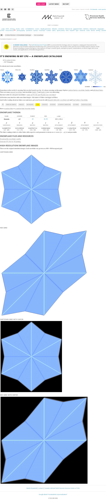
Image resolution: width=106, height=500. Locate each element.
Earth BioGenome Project (39, 45)
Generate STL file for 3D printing (10, 142)
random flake (9, 109)
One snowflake (38, 35)
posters (52, 104)
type (77, 30)
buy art (66, 4)
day (3, 29)
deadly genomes (45, 29)
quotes (35, 30)
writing (98, 30)
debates (54, 29)
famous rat (68, 29)
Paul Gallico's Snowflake (80, 100)
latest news (54, 4)
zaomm (103, 30)
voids (88, 30)
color (22, 29)
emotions (61, 29)
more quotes (102, 9)
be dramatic (94, 9)
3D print (76, 104)
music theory (9, 30)
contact (40, 488)
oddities (45, 104)
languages (101, 29)
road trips (42, 30)
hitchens (85, 29)
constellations (29, 29)
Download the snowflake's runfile (10, 139)
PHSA (78, 488)
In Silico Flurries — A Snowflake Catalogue (18, 35)
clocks (18, 29)
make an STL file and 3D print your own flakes (41, 95)
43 (32, 119)
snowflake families (84, 90)
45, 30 (46, 119)
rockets (48, 30)
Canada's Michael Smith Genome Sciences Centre (59, 488)
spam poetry (61, 30)
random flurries (73, 90)
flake (37, 104)
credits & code (86, 104)
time (67, 30)
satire (54, 30)
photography (21, 30)
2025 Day (41, 4)
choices (12, 29)
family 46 (44, 92)
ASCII (7, 29)
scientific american (64, 104)
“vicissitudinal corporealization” (57, 494)
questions (29, 30)
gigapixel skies (77, 29)
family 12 (35, 92)
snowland (30, 104)
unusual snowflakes (16, 92)
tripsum (72, 30)
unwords (82, 30)
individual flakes (98, 90)
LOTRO (2, 30)
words (93, 30)
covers (37, 29)
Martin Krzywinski (32, 488)
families (21, 104)
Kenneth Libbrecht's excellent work (58, 100)
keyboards (93, 29)
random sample (11, 104)
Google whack (43, 494)
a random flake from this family (25, 109)
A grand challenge (20, 45)
